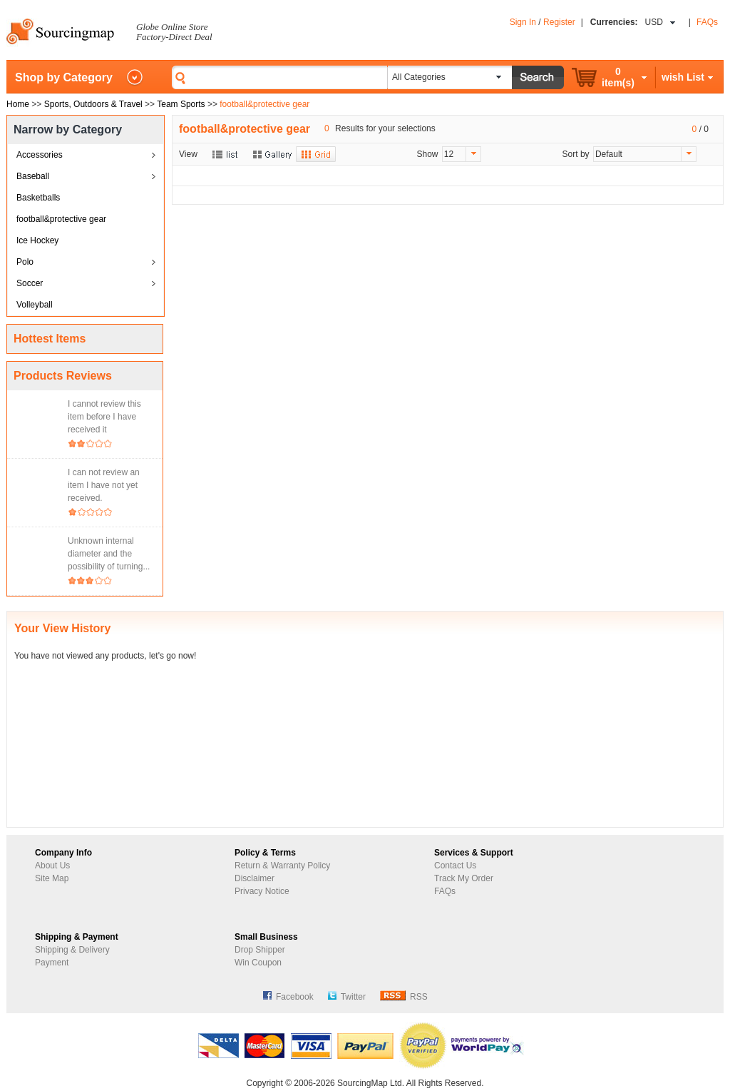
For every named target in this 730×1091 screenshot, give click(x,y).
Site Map (51, 878)
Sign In (523, 22)
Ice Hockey (37, 240)
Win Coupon (258, 963)
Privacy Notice (262, 891)
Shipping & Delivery (72, 950)
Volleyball (34, 305)
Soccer (29, 283)
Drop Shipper (260, 950)
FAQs (707, 22)
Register (559, 22)
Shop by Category (64, 77)
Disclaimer (254, 878)
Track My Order (463, 878)
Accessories (39, 155)
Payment (51, 963)
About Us (52, 866)
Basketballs (38, 198)
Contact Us (455, 866)
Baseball (32, 176)
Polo (25, 262)
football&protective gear (61, 219)
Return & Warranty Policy (282, 866)
